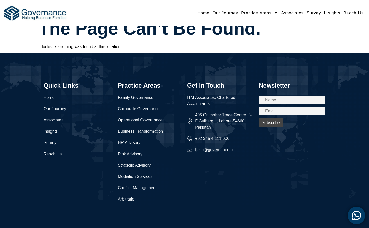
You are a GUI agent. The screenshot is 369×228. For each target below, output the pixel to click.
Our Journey (225, 13)
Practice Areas (259, 12)
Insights (332, 13)
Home (204, 13)
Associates (292, 13)
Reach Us (353, 13)
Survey (314, 13)
